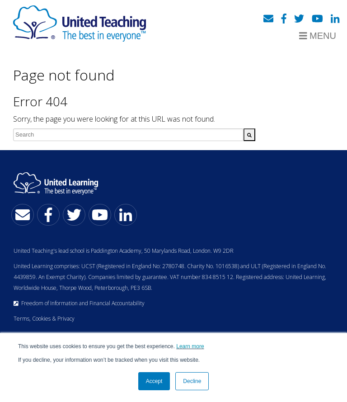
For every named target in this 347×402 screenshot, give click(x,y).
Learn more (190, 346)
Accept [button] (154, 381)
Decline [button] (192, 381)
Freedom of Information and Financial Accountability (79, 303)
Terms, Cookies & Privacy (44, 318)
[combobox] (128, 134)
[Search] (249, 134)
